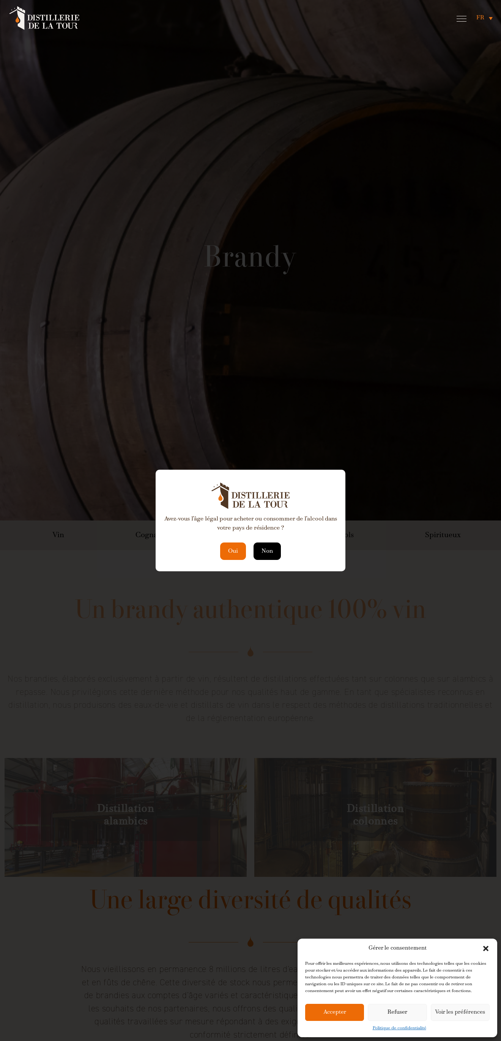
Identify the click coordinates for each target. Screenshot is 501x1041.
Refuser (397, 1012)
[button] (486, 948)
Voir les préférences (460, 1012)
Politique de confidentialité (399, 1028)
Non (267, 551)
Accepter (334, 1012)
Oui (233, 551)
